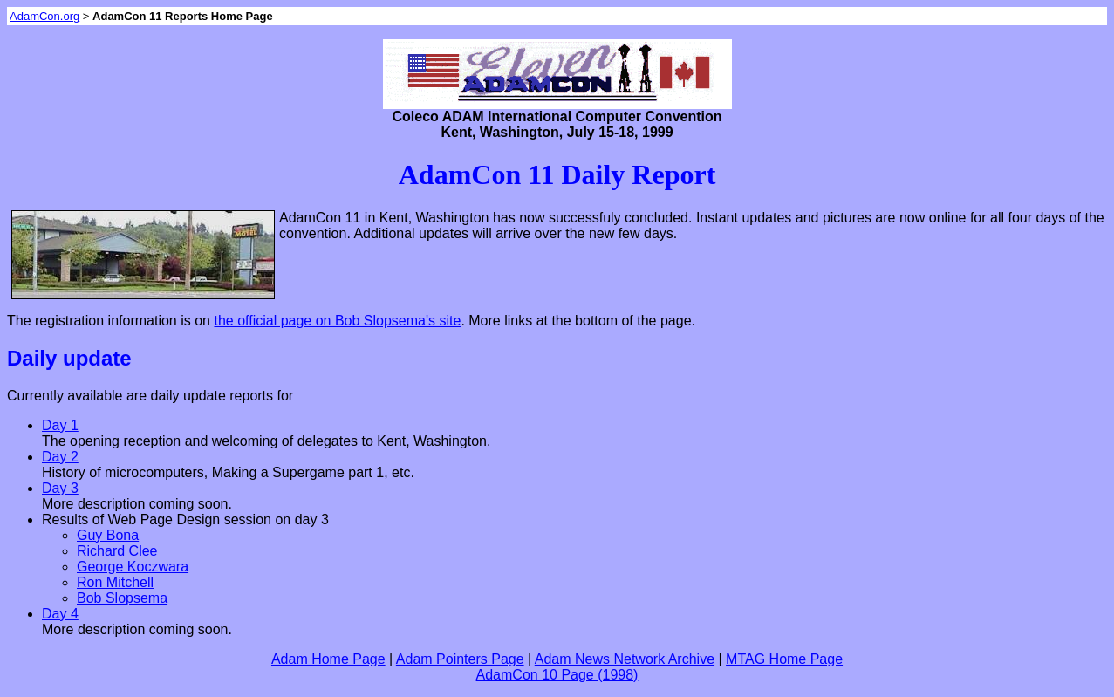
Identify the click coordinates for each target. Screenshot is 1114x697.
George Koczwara (132, 566)
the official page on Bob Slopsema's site (337, 320)
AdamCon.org (44, 16)
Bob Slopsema (122, 598)
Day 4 (60, 613)
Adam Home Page (328, 659)
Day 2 (60, 456)
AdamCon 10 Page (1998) (557, 674)
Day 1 (60, 425)
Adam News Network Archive (624, 659)
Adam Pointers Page (460, 659)
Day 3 (60, 488)
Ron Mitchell (115, 582)
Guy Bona (108, 535)
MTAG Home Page (784, 659)
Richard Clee (117, 550)
